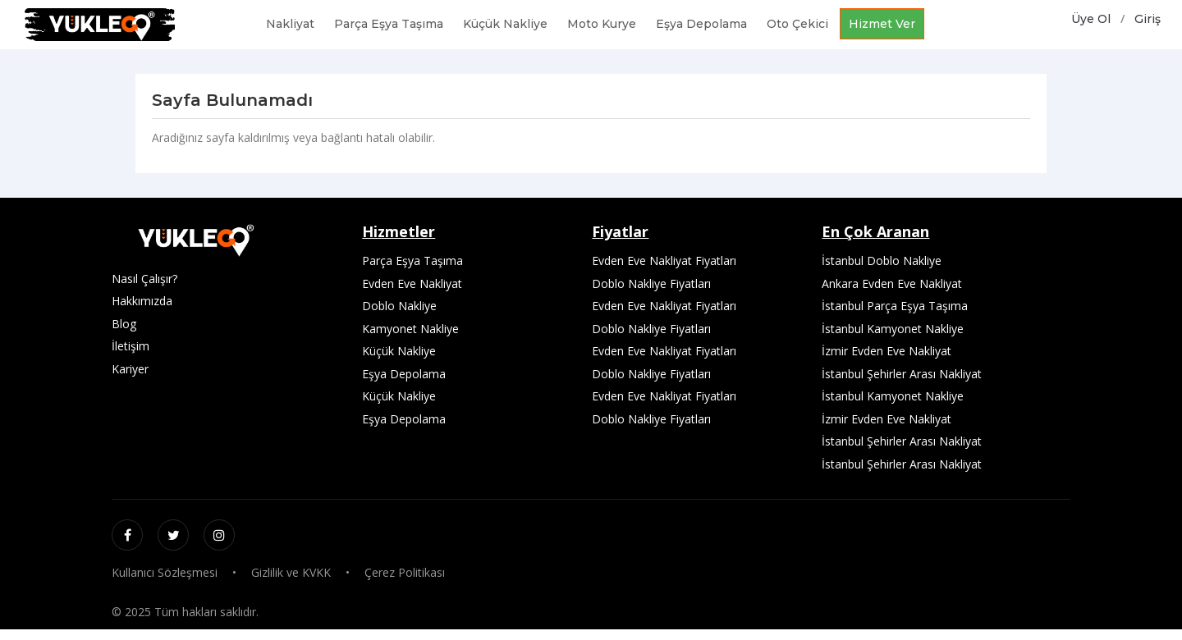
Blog (124, 323)
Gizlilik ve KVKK (291, 572)
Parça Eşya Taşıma (388, 23)
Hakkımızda (142, 301)
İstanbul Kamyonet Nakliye (893, 328)
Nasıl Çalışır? (144, 278)
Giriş (1147, 18)
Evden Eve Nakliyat (412, 283)
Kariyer (130, 369)
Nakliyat (290, 23)
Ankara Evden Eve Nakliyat (892, 283)
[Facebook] (127, 535)
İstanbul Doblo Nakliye (881, 260)
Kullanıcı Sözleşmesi (165, 572)
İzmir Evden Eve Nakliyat (886, 351)
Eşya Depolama (701, 23)
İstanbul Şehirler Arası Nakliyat (902, 374)
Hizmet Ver (882, 23)
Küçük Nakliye (505, 23)
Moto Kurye (601, 23)
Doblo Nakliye (399, 305)
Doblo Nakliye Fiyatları (651, 283)
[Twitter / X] (173, 535)
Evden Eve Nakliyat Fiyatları (664, 260)
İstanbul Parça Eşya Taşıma (895, 305)
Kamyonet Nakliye (410, 328)
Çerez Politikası (404, 572)
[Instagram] (219, 535)
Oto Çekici (797, 23)
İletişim (130, 346)
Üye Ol (1091, 18)
